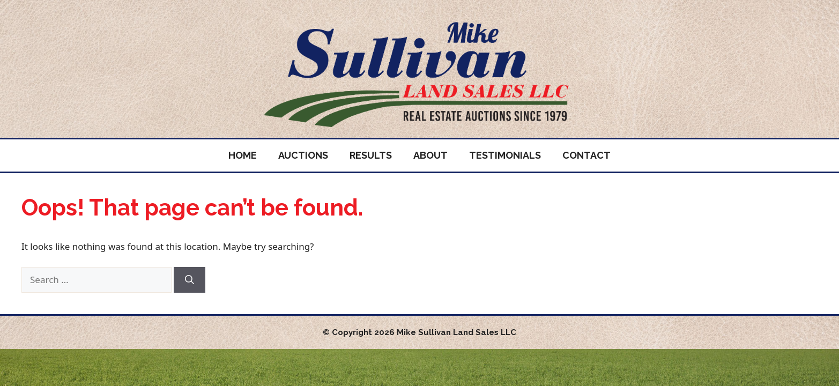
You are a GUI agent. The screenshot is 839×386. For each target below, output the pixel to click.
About (430, 155)
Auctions (303, 155)
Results (371, 155)
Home (242, 155)
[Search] (189, 280)
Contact (586, 155)
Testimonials (505, 155)
